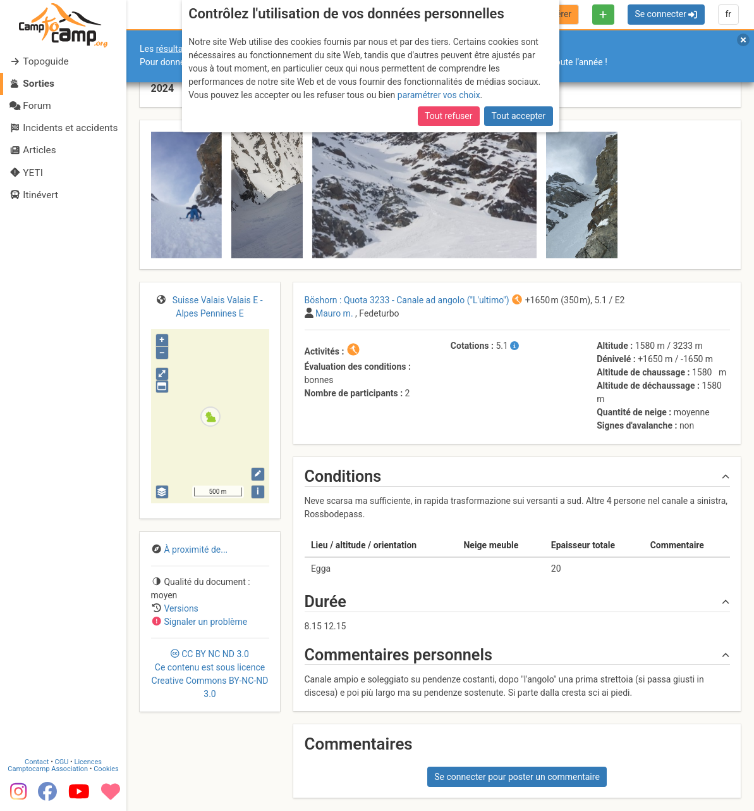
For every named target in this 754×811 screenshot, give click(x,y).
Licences (88, 761)
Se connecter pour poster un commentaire (517, 777)
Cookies (106, 768)
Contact (37, 761)
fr (728, 14)
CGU (62, 761)
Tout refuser (448, 116)
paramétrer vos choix (439, 95)
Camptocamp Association (48, 768)
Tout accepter (519, 116)
